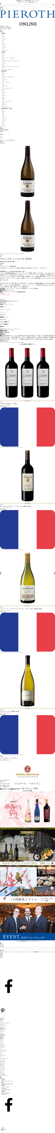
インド (1, 1048)
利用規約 (3, 1085)
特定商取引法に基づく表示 (7, 1084)
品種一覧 (2, 1037)
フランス (2, 253)
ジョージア (2, 1068)
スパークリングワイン (4, 1023)
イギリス (2, 1067)
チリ (1, 1057)
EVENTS (2, 128)
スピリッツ (2, 1031)
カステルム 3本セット (6, 403)
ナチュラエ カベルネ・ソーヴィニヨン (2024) (13, 506)
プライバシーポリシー (6, 1092)
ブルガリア (2, 1065)
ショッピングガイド (5, 1086)
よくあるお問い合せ (5, 1089)
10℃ (8, 324)
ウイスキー (2, 1030)
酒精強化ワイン (3, 1028)
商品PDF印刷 (3, 302)
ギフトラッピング (4, 1075)
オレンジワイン (3, 1025)
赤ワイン (2, 1020)
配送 (2, 1082)
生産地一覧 (2, 1034)
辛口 (23, 253)
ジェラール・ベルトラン (8, 304)
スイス (1, 1052)
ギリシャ (2, 1071)
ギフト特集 (2, 1074)
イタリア (2, 1042)
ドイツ (1, 1041)
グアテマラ (2, 1069)
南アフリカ (2, 1064)
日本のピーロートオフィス (7, 1081)
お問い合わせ (4, 1088)
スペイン (2, 1054)
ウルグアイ (2, 1047)
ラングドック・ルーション (10, 253)
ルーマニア (2, 1062)
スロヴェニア (3, 1055)
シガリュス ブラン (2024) (7, 711)
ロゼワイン (2, 1024)
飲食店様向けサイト (5, 1093)
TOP (1, 30)
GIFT (1, 127)
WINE (1, 31)
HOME (1, 131)
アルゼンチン (3, 1045)
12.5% (8, 321)
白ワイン (5, 314)
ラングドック (19, 253)
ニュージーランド (4, 1058)
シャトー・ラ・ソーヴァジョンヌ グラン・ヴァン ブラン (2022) (19, 609)
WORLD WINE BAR (4, 129)
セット (1, 1033)
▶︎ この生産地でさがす (5, 785)
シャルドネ (6, 317)
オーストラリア (3, 1050)
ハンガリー (2, 1059)
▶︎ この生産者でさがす (5, 759)
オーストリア (3, 1051)
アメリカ (2, 1044)
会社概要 (3, 1079)
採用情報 (3, 1091)
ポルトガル (2, 1061)
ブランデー (2, 1027)
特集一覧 (2, 1078)
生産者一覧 (2, 1035)
